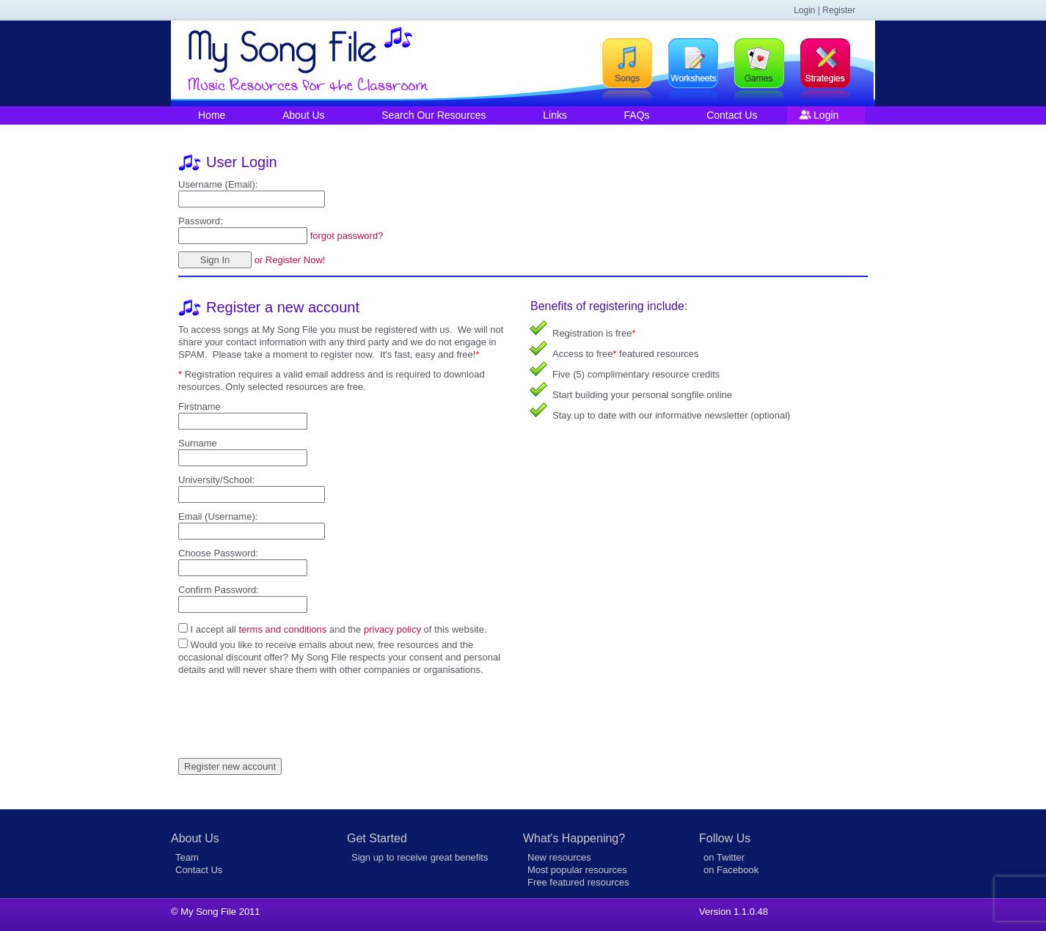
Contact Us (731, 115)
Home (211, 115)
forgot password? (347, 235)
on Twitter (724, 857)
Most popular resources (577, 869)
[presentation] (289, 704)
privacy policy (392, 629)
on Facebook (730, 869)
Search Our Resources (433, 115)
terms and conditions (282, 629)
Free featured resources (578, 882)
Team (187, 857)
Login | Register (824, 10)
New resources (559, 857)
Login (825, 115)
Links (555, 115)
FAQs (637, 115)
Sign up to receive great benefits (419, 857)
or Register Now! (290, 259)
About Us (303, 115)
